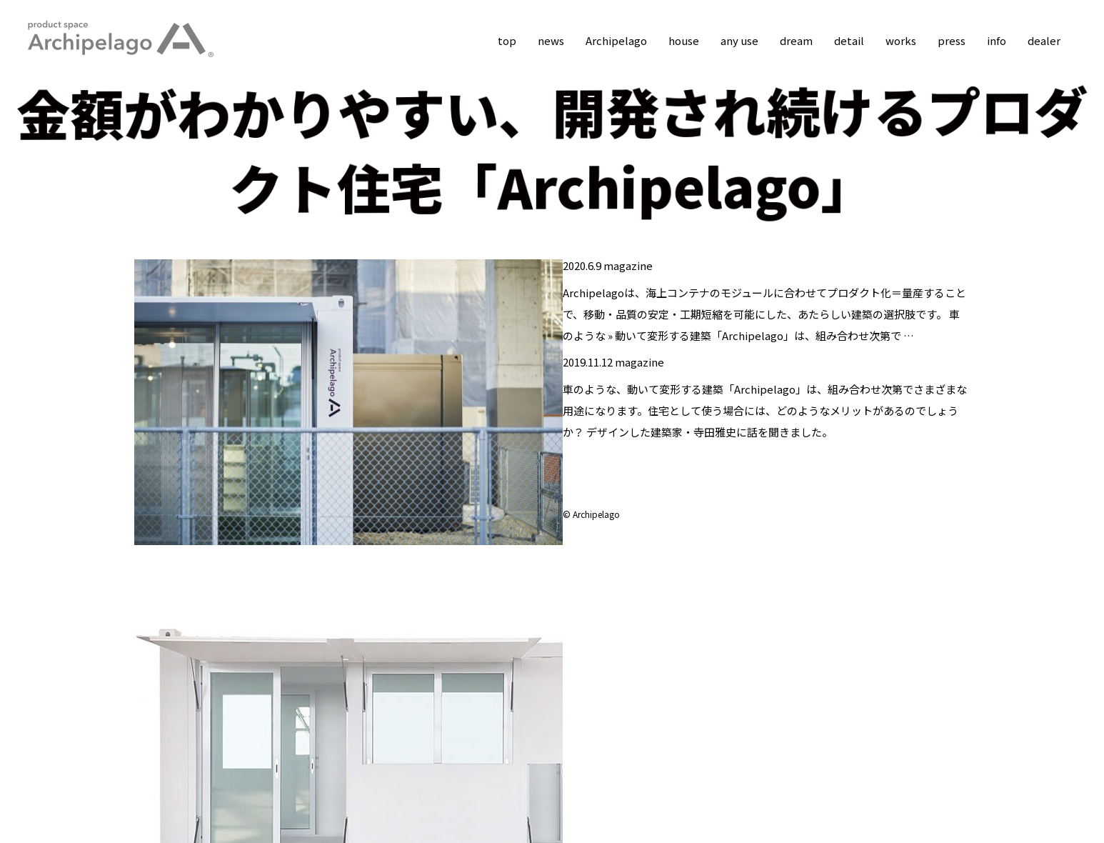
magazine (628, 265)
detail (849, 40)
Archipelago (616, 40)
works (900, 40)
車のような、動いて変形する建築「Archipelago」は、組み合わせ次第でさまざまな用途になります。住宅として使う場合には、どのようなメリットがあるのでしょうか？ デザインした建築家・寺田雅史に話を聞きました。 (765, 410)
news (551, 40)
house (683, 40)
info (996, 40)
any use (739, 40)
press (951, 40)
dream (796, 40)
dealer (1044, 40)
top (507, 40)
